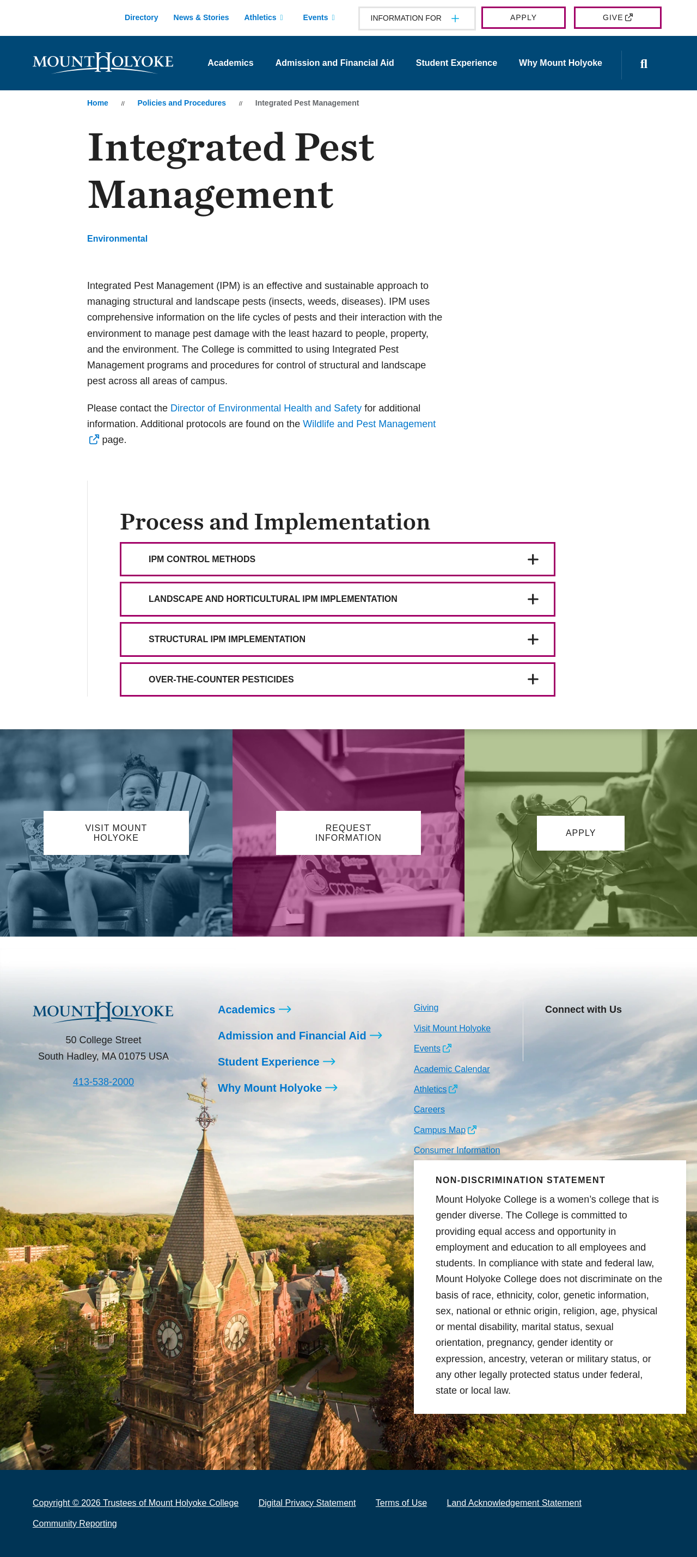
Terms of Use (401, 1502)
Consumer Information (457, 1150)
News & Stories (201, 17)
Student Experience (456, 62)
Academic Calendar (452, 1069)
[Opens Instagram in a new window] (553, 1035)
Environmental (117, 238)
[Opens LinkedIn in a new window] (602, 1035)
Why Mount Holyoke (560, 62)
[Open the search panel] (644, 65)
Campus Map (440, 1130)
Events (315, 17)
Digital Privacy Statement (307, 1502)
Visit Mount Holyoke (452, 1028)
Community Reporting (75, 1523)
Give (613, 17)
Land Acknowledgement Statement (514, 1502)
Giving (426, 1007)
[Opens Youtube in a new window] (626, 1035)
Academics (230, 62)
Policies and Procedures (182, 103)
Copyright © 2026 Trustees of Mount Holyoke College (136, 1502)
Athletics (260, 17)
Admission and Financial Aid (335, 62)
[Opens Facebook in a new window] (577, 1035)
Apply (523, 17)
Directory (141, 17)
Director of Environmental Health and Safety (266, 408)
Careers (429, 1109)
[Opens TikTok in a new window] (553, 1052)
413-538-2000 (103, 1081)
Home (97, 103)
